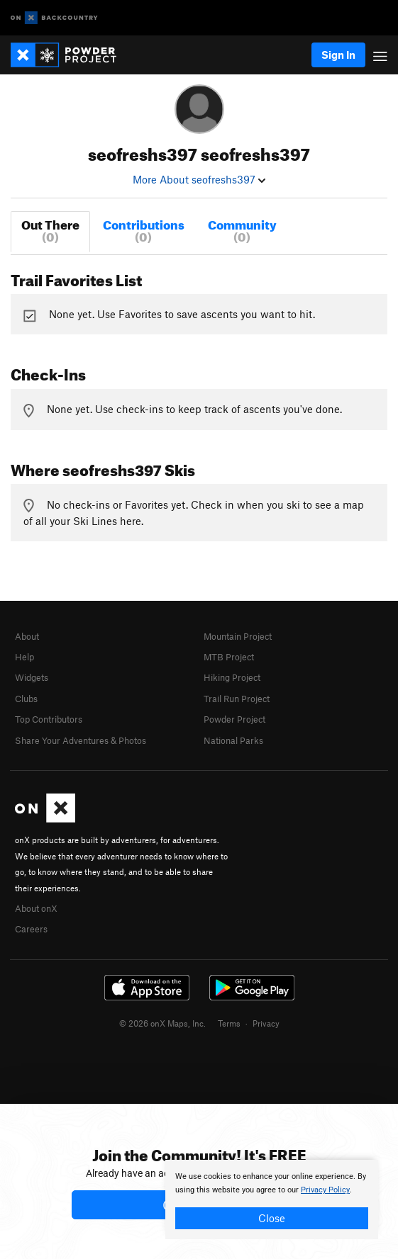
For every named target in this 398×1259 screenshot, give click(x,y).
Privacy (266, 1023)
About (27, 636)
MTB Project (229, 656)
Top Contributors (48, 719)
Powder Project (234, 719)
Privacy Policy (325, 1190)
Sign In (338, 54)
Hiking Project (232, 677)
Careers (31, 929)
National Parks (233, 740)
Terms (229, 1023)
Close (271, 1218)
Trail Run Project (237, 698)
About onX (36, 908)
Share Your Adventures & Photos (80, 740)
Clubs (26, 698)
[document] (271, 1199)
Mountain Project (238, 636)
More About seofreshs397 (199, 179)
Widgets (31, 677)
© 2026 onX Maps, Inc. (162, 1023)
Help (24, 656)
